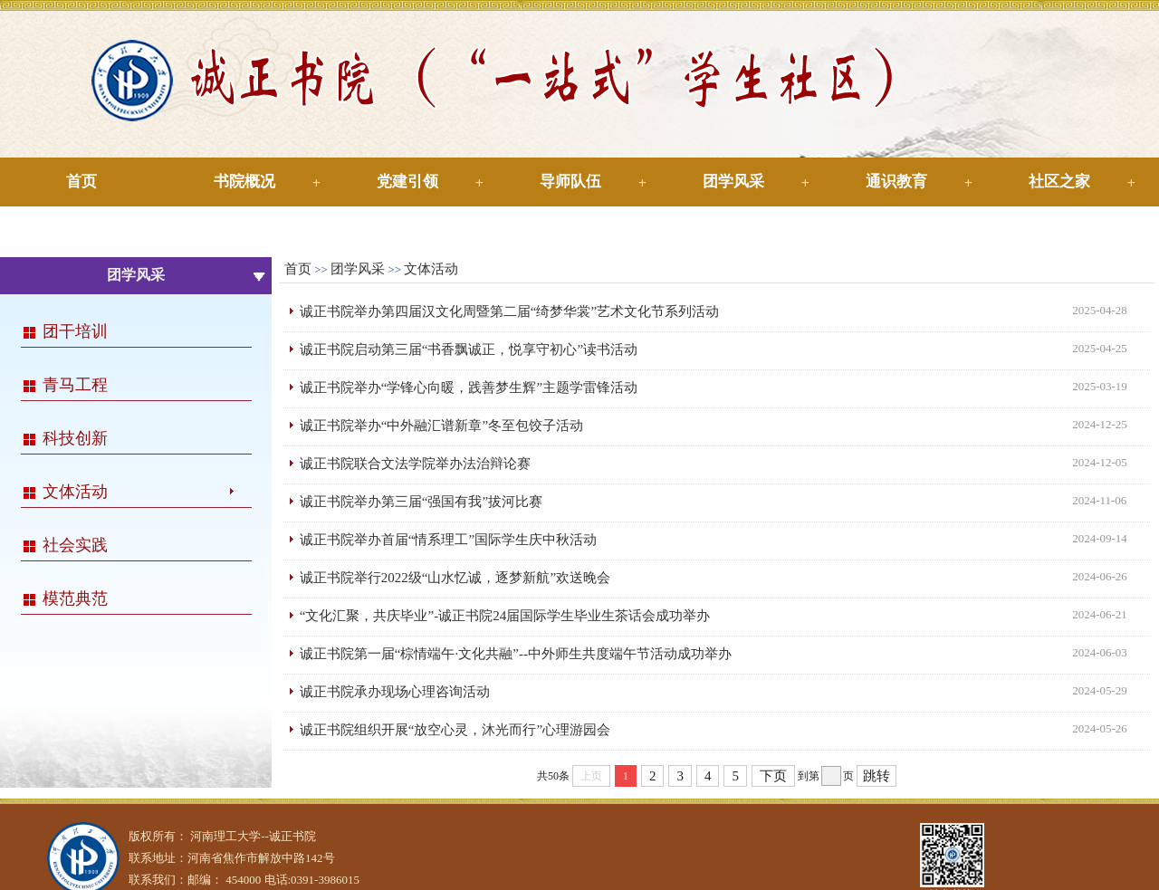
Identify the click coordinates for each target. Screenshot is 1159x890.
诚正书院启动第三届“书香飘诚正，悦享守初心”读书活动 (468, 349)
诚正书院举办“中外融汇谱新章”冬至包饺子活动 (441, 425)
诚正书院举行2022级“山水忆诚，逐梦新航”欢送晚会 (455, 577)
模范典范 (75, 598)
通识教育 (896, 181)
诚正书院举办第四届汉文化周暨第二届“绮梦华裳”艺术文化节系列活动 (509, 311)
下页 (773, 776)
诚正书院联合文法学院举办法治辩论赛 (415, 463)
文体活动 (75, 492)
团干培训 (75, 331)
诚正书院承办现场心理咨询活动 (395, 691)
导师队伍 (570, 181)
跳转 (876, 776)
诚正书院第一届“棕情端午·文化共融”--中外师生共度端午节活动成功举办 (516, 653)
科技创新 (75, 438)
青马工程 (75, 385)
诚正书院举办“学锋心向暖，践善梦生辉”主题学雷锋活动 (468, 387)
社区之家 (1059, 181)
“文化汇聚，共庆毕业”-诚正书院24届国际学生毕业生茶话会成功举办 (505, 615)
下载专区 (81, 230)
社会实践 (75, 545)
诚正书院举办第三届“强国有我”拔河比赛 (421, 501)
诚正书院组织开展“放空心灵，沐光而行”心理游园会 (455, 730)
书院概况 (244, 181)
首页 (81, 181)
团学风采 (733, 181)
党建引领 (407, 181)
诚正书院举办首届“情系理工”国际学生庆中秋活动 (448, 539)
